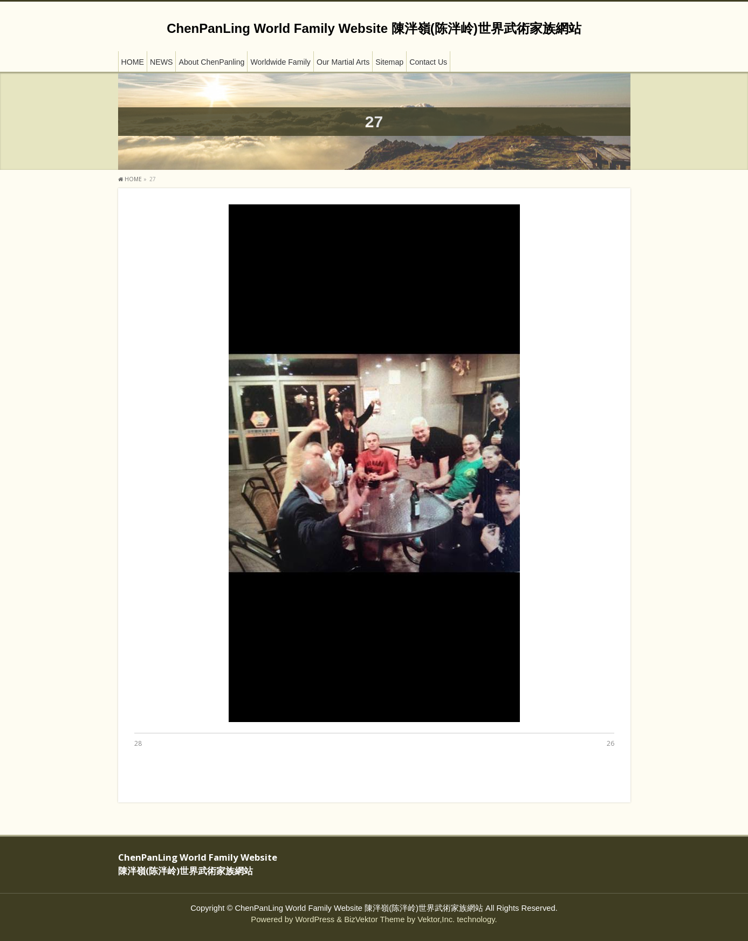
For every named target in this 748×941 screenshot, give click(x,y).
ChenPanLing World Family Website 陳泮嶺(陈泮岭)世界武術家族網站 (374, 28)
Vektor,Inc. (436, 919)
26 (610, 743)
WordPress (314, 919)
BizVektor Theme (374, 919)
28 (138, 743)
